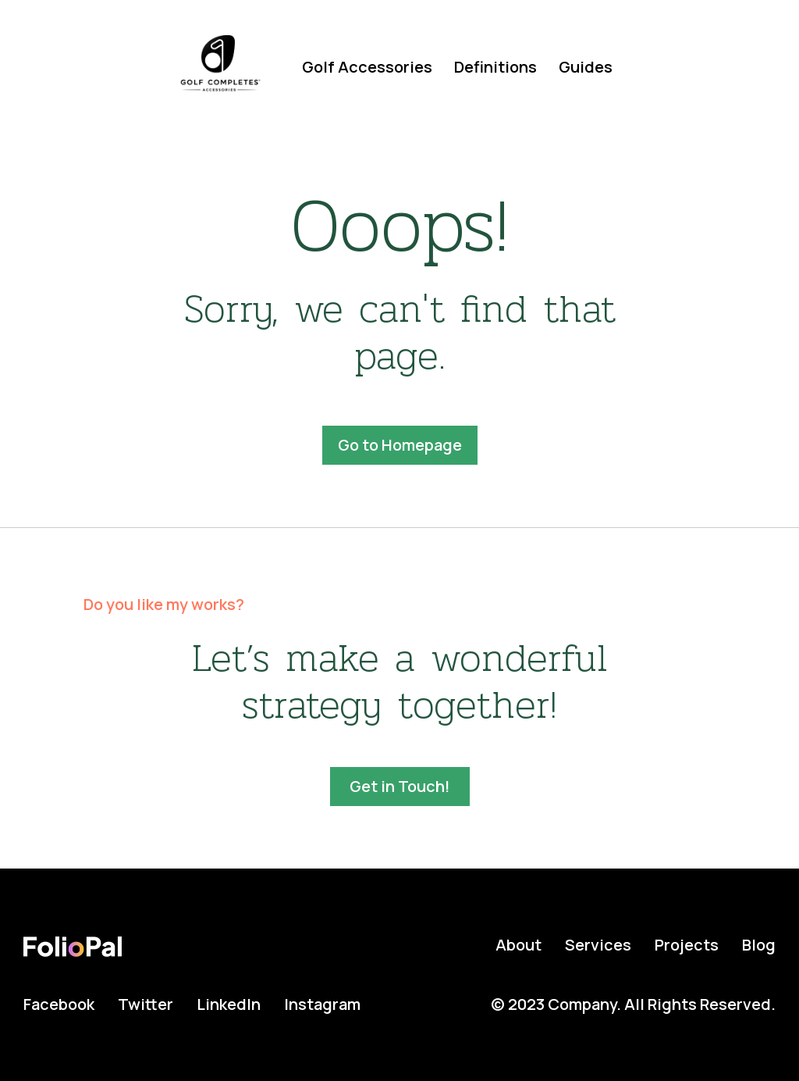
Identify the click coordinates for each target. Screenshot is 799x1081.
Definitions (495, 66)
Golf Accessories (367, 66)
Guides (586, 66)
